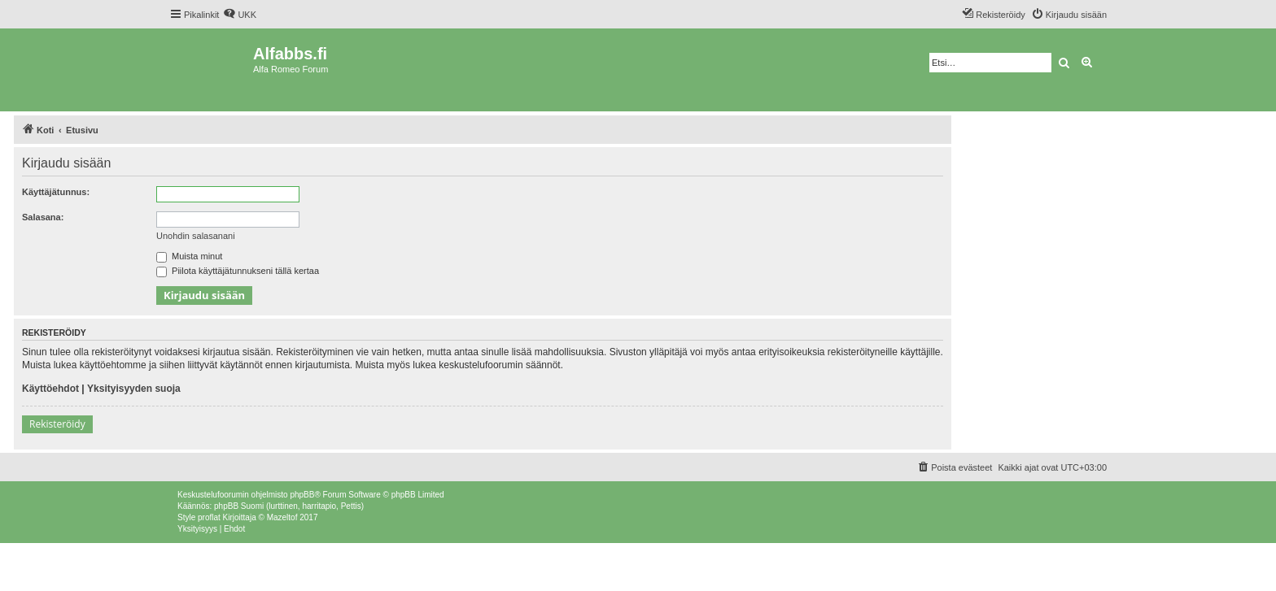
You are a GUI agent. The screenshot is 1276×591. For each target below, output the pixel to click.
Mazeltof (282, 517)
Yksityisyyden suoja (134, 388)
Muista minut (189, 256)
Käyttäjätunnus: (56, 192)
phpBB (302, 494)
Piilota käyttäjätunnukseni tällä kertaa (237, 271)
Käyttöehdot (50, 388)
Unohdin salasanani (195, 236)
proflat (209, 517)
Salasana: (42, 217)
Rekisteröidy (57, 424)
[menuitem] (239, 14)
